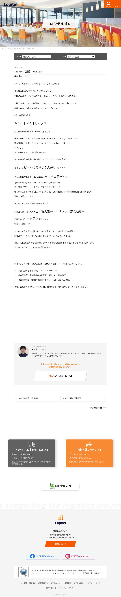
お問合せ (108, 6)
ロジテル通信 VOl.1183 (28, 398)
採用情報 (67, 583)
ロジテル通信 (12, 48)
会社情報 (23, 583)
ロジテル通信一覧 (95, 408)
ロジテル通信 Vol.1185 (72, 398)
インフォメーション (93, 583)
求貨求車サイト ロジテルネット (50, 583)
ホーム (4, 48)
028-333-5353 (60, 375)
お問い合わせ (60, 544)
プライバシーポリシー (66, 588)
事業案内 (32, 583)
